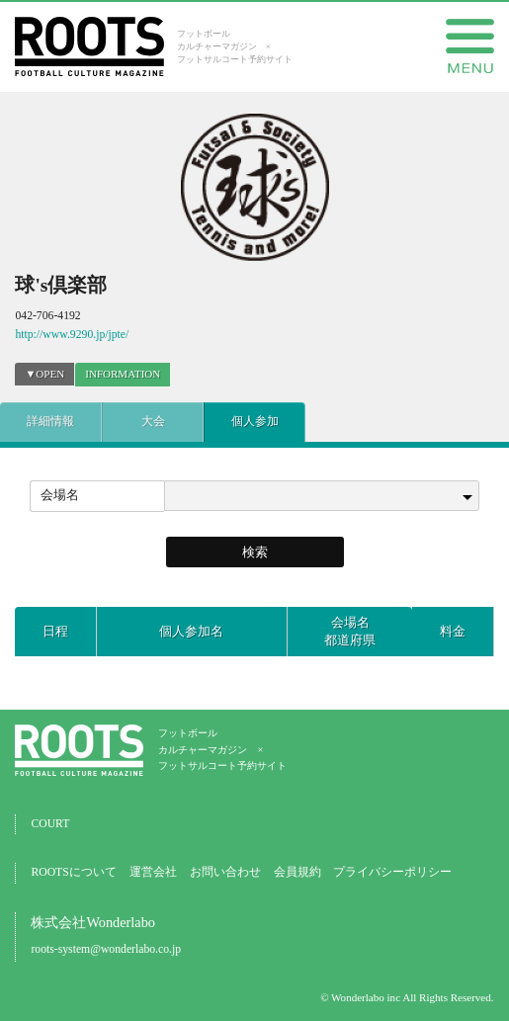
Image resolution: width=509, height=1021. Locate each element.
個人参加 (255, 421)
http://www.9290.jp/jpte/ (71, 334)
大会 (153, 421)
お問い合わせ (225, 872)
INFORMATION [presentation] (122, 374)
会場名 (60, 494)
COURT (50, 823)
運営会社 (153, 872)
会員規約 (297, 872)
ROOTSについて (73, 872)
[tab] (122, 374)
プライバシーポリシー (392, 872)
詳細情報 (50, 421)
